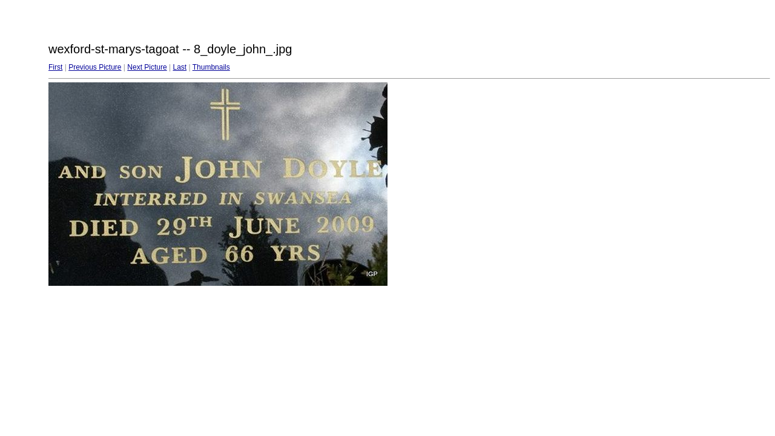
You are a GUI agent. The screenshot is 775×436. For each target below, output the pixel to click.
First (55, 67)
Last (179, 67)
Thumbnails (211, 67)
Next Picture (147, 67)
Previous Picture (94, 67)
